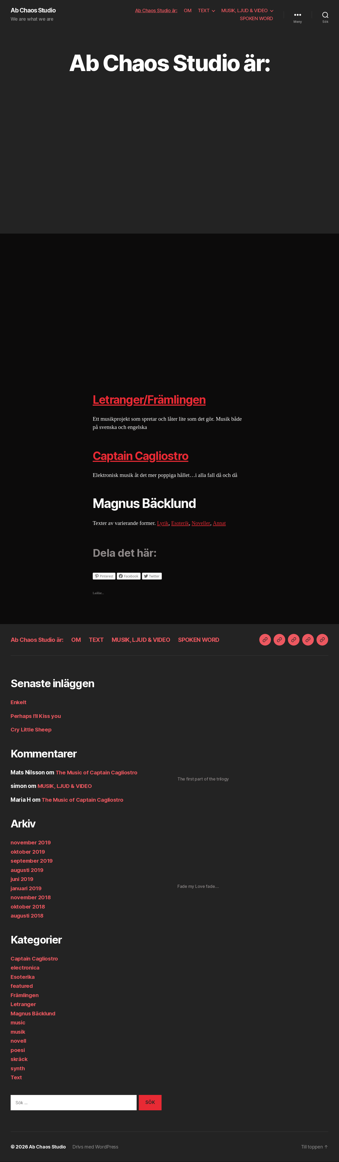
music (19, 1022)
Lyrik (163, 523)
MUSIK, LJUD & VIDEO (244, 11)
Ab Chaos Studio (35, 10)
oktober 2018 (28, 907)
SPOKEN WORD (256, 18)
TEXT (203, 11)
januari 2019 (27, 888)
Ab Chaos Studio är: (156, 11)
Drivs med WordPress (96, 1147)
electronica (25, 967)
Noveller (202, 523)
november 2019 (31, 842)
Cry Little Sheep (32, 729)
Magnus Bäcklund (34, 1013)
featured (22, 986)
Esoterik (181, 523)
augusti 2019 (28, 870)
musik (19, 1032)
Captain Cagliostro (146, 455)
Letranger (24, 1004)
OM (187, 11)
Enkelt (19, 702)
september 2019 (33, 861)
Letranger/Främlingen (155, 399)
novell (18, 1041)
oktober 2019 (28, 852)
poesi (18, 1050)
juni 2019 (23, 879)
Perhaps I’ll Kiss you (37, 716)
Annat (222, 523)
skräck (19, 1059)
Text (17, 1077)
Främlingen (25, 995)
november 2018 (31, 897)
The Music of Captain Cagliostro (98, 772)
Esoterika (23, 977)
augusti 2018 (28, 916)
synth (18, 1068)
